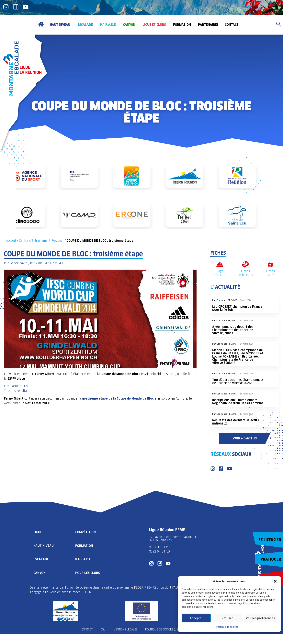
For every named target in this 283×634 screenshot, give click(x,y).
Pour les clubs (87, 573)
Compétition (85, 532)
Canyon (39, 573)
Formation (84, 546)
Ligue (37, 532)
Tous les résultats (16, 391)
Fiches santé (270, 273)
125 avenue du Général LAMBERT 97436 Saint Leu (173, 538)
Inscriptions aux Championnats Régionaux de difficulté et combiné (238, 401)
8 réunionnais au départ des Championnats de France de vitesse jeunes (232, 330)
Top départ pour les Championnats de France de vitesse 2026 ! (238, 381)
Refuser (227, 618)
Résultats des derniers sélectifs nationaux (235, 421)
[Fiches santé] (270, 264)
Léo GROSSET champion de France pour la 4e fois (237, 308)
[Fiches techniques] (245, 264)
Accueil (11, 241)
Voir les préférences (260, 618)
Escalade (41, 559)
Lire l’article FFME (17, 386)
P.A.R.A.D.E (83, 559)
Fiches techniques (245, 273)
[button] (275, 581)
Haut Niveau (43, 546)
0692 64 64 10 (159, 551)
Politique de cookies (227, 627)
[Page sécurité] (219, 264)
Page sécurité (219, 273)
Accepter (196, 618)
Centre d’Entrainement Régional (41, 241)
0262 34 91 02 (159, 547)
